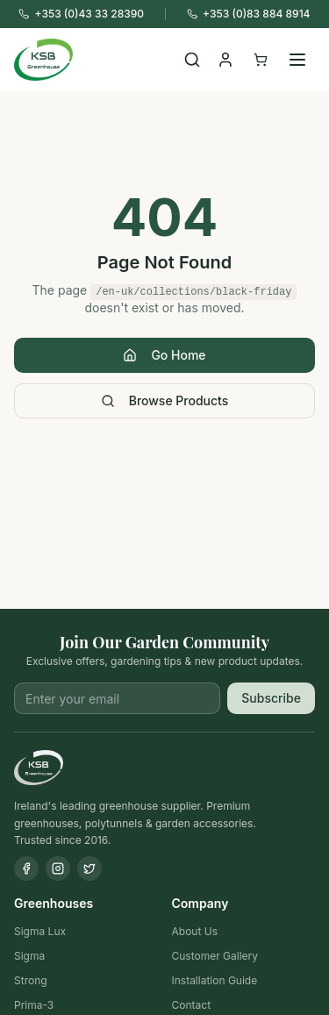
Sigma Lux (40, 931)
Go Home (164, 354)
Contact (191, 1004)
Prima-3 (34, 1004)
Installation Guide (215, 980)
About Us (195, 931)
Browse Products (165, 400)
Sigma (29, 955)
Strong (30, 980)
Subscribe (271, 697)
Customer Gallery (215, 955)
